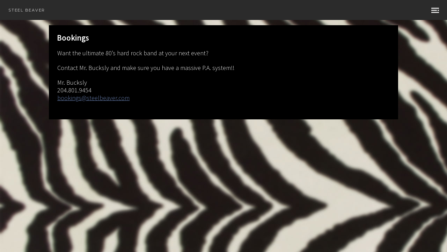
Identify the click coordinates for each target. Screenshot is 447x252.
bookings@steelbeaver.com (93, 98)
